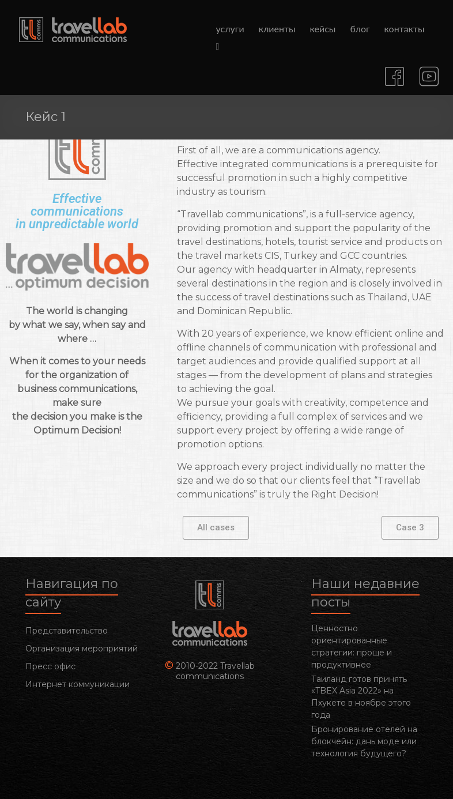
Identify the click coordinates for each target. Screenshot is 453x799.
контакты (404, 28)
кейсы (323, 28)
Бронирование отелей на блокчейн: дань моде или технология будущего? (364, 741)
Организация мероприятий (81, 648)
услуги (230, 28)
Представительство (66, 630)
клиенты (277, 28)
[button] (216, 528)
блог (359, 28)
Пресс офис (50, 666)
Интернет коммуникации (77, 684)
